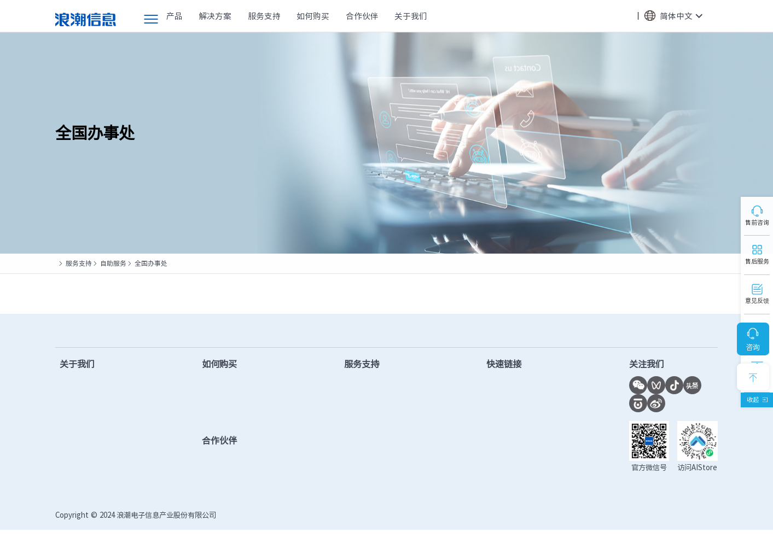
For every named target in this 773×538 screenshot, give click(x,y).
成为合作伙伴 (232, 466)
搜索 (624, 16)
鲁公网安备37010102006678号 (350, 523)
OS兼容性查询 (512, 455)
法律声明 (703, 523)
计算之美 (76, 438)
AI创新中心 (506, 423)
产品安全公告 (371, 487)
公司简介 (76, 390)
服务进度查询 (371, 471)
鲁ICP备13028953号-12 (259, 523)
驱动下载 (363, 390)
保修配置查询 (371, 455)
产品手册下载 (371, 423)
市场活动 (76, 423)
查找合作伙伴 (232, 406)
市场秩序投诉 (511, 471)
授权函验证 (506, 487)
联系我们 (76, 487)
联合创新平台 (511, 406)
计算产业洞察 (511, 390)
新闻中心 (76, 406)
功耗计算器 (506, 438)
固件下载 (363, 406)
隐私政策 (664, 523)
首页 (61, 263)
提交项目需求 (232, 423)
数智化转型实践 (88, 471)
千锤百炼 (76, 455)
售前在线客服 (232, 390)
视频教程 (363, 438)
